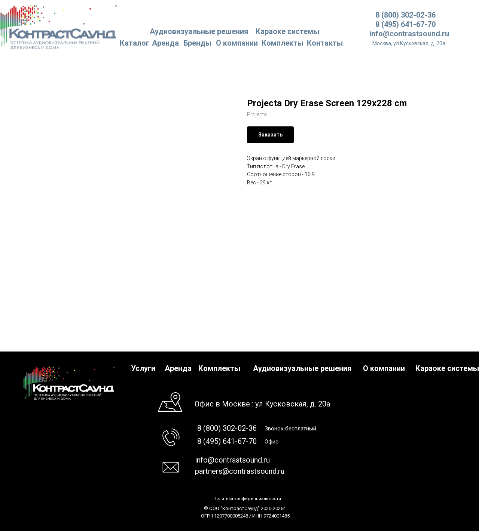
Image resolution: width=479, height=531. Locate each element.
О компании (237, 43)
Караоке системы (287, 31)
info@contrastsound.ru (409, 33)
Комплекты (282, 43)
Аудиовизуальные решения (302, 368)
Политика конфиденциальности (247, 498)
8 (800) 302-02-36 (405, 14)
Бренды (197, 43)
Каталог (134, 43)
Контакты (325, 43)
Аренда (165, 43)
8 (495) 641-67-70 (405, 24)
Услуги (143, 368)
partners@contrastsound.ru (239, 471)
